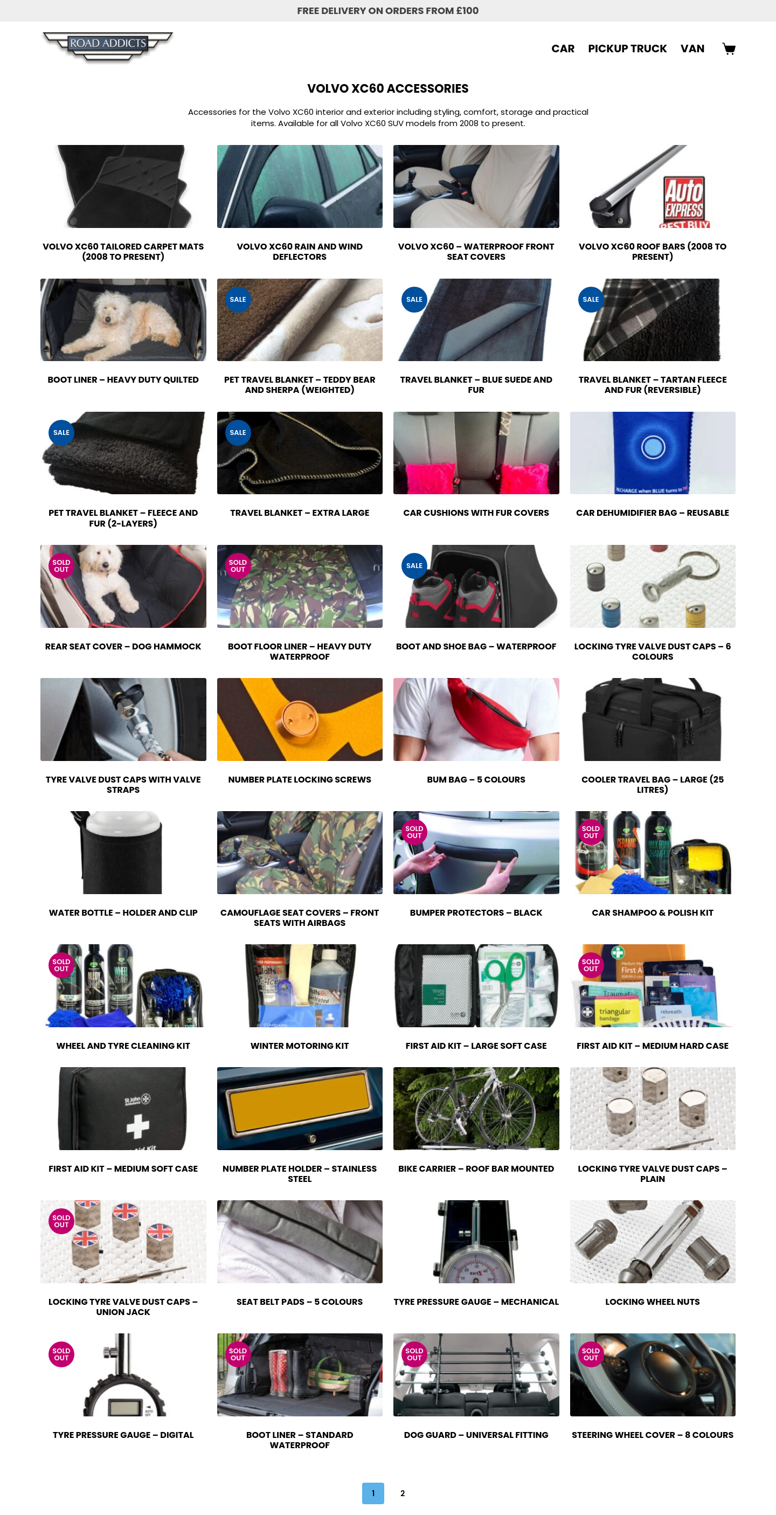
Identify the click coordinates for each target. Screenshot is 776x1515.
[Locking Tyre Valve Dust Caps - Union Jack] (123, 1241)
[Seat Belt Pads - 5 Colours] (300, 1241)
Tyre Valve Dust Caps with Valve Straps (123, 784)
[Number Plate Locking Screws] (300, 719)
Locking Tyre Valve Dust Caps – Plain (653, 1174)
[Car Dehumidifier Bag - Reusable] (653, 453)
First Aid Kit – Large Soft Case (476, 1046)
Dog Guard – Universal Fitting (476, 1435)
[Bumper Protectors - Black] (476, 852)
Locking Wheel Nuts (653, 1302)
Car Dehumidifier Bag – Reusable (652, 513)
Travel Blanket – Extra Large (299, 513)
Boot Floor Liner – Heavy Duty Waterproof (299, 651)
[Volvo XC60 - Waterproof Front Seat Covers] (476, 186)
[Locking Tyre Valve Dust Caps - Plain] (653, 1108)
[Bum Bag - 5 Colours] (476, 719)
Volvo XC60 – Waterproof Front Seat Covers (476, 251)
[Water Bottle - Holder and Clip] (123, 852)
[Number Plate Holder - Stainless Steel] (300, 1108)
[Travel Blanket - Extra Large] (300, 453)
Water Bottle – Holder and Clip (123, 913)
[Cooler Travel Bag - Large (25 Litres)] (653, 719)
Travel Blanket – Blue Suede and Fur (476, 384)
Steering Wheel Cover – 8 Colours (652, 1435)
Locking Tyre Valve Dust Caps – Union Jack (123, 1307)
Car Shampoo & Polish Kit (652, 913)
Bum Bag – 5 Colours (476, 779)
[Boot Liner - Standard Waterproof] (300, 1374)
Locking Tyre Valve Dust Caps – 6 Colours (652, 651)
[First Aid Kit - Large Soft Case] (476, 985)
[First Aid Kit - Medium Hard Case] (653, 985)
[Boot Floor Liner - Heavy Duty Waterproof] (300, 586)
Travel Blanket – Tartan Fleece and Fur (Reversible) (653, 384)
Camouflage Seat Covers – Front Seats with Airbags (299, 918)
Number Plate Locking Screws (299, 779)
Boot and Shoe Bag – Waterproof (476, 646)
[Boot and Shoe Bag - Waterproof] (476, 586)
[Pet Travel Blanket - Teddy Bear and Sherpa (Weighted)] (300, 320)
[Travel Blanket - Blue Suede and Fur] (476, 320)
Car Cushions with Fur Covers (476, 513)
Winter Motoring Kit (300, 1046)
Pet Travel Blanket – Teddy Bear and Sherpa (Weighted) (300, 384)
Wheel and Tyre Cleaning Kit (123, 1046)
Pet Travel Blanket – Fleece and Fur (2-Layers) (123, 518)
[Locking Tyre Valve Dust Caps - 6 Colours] (653, 586)
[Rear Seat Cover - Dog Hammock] (123, 586)
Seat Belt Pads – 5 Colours (300, 1302)
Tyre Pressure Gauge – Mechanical (476, 1302)
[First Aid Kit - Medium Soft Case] (123, 1108)
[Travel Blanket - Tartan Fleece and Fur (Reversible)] (653, 320)
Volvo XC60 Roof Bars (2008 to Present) (652, 251)
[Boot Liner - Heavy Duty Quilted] (123, 320)
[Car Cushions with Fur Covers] (476, 453)
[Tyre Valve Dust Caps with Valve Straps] (123, 719)
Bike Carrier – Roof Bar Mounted (476, 1169)
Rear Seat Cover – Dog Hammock (123, 646)
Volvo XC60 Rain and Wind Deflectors (300, 251)
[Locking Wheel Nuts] (653, 1241)
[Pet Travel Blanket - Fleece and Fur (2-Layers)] (123, 453)
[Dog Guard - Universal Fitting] (476, 1374)
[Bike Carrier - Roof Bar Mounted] (476, 1108)
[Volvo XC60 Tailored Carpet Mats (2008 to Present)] (123, 186)
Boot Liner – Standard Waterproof (300, 1440)
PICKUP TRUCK (628, 48)
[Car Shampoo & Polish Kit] (653, 852)
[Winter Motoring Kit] (300, 985)
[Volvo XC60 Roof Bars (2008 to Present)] (653, 186)
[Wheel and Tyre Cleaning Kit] (123, 985)
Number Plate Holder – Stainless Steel (300, 1174)
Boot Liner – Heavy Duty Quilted (123, 379)
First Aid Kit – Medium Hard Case (653, 1046)
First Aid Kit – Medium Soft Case (123, 1169)
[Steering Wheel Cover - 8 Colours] (653, 1374)
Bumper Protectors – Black (476, 913)
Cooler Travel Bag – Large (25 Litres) (652, 784)
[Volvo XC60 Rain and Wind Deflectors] (300, 186)
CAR (563, 48)
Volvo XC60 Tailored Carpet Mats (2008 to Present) (123, 251)
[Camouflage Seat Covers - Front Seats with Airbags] (300, 852)
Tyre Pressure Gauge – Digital (123, 1435)
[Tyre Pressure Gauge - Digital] (123, 1374)
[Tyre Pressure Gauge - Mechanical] (476, 1241)
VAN (692, 48)
